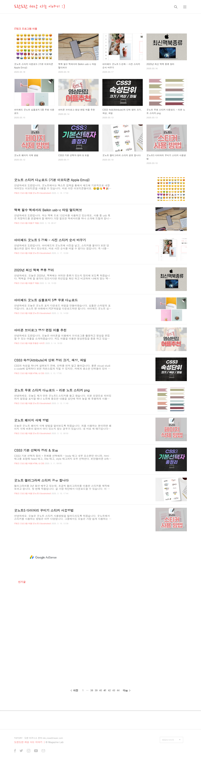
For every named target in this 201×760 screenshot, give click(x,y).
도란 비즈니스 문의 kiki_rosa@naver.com (43, 737)
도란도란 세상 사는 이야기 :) (39, 7)
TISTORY (18, 737)
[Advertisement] (43, 557)
